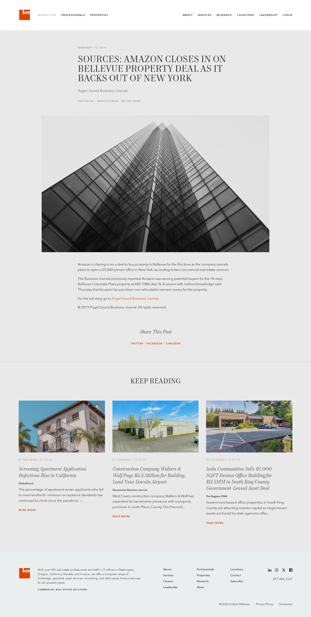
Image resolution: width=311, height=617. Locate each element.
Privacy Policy (264, 604)
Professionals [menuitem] (205, 569)
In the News (131, 101)
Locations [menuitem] (236, 569)
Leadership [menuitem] (170, 587)
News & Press (107, 101)
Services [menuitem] (168, 575)
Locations (245, 15)
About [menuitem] (167, 569)
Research (224, 15)
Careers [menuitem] (168, 581)
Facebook (154, 343)
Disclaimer (285, 604)
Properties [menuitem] (203, 575)
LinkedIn (173, 343)
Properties (99, 15)
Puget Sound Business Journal (135, 298)
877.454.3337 (282, 579)
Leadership (268, 15)
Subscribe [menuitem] (236, 581)
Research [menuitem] (203, 581)
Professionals (73, 15)
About (188, 15)
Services (204, 15)
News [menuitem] (200, 587)
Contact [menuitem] (235, 575)
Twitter (137, 343)
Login (287, 15)
